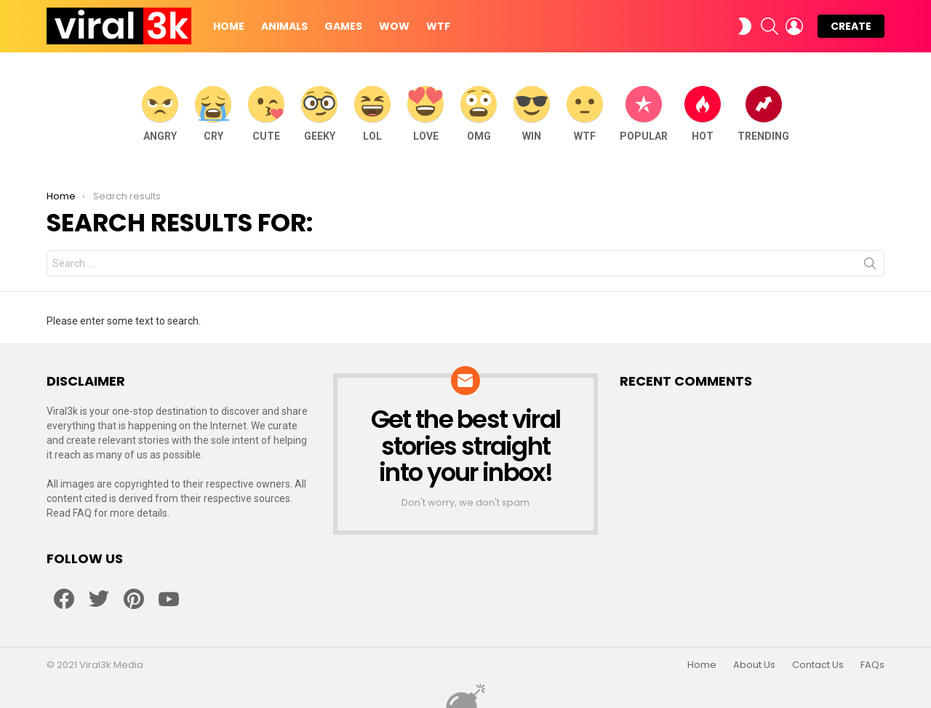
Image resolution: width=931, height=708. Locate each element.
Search (869, 266)
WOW (394, 26)
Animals (284, 26)
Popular (644, 114)
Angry (160, 114)
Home (228, 26)
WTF (438, 26)
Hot (702, 114)
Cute (266, 114)
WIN (532, 114)
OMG (478, 114)
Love (425, 114)
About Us (754, 665)
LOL (372, 114)
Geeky (319, 114)
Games (343, 26)
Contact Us (818, 665)
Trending (763, 114)
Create (851, 26)
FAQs (872, 665)
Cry (213, 114)
